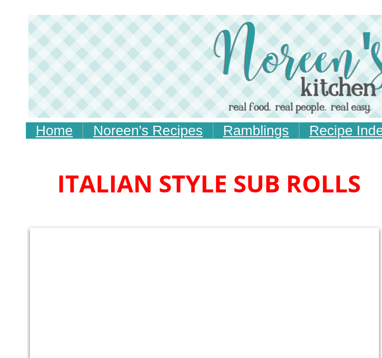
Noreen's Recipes (147, 130)
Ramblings (256, 130)
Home (54, 130)
